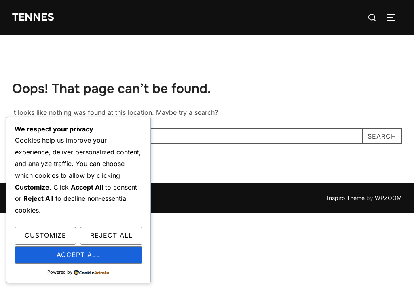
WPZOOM (388, 197)
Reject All (111, 235)
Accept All (78, 255)
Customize (45, 235)
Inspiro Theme (346, 197)
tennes (33, 17)
